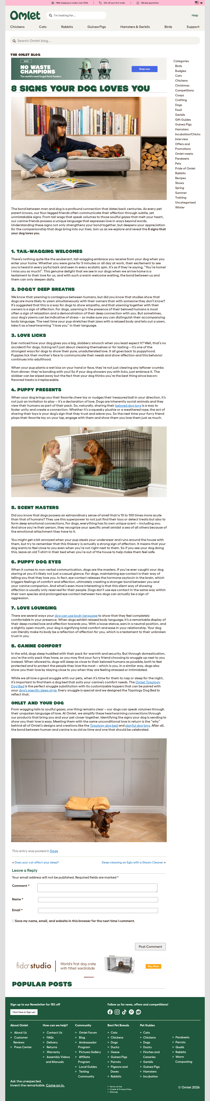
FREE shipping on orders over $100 (69, 3)
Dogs (54, 851)
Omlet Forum (88, 1032)
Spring (179, 188)
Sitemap (114, 1092)
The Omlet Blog (25, 55)
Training (180, 197)
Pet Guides (147, 1025)
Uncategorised (185, 202)
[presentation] (37, 936)
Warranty (53, 1052)
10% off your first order (112, 3)
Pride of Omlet (185, 168)
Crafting (181, 100)
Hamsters (182, 129)
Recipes (180, 178)
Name (17, 899)
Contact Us (54, 1032)
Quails (180, 1047)
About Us (20, 1032)
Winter (180, 207)
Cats (178, 75)
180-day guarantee (147, 3)
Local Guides (88, 1066)
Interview (181, 139)
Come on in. (55, 1085)
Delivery (52, 1042)
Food (178, 110)
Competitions (184, 90)
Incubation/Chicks (187, 134)
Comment (21, 886)
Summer (181, 193)
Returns (52, 1047)
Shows (179, 183)
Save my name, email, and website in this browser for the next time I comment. (75, 921)
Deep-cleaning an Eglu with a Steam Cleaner (132, 862)
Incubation (150, 1076)
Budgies (180, 71)
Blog (82, 1037)
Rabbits (180, 173)
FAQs (50, 1037)
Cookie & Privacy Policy (121, 1089)
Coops (179, 95)
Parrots (116, 1062)
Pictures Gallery (90, 1052)
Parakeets (182, 158)
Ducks (115, 1047)
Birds (178, 66)
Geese (115, 1052)
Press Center (23, 1047)
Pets (178, 163)
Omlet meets (184, 153)
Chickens (181, 80)
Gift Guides (183, 119)
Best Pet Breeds (118, 1025)
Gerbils (180, 114)
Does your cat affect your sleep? (37, 862)
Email (17, 910)
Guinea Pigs (183, 124)
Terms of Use (116, 1086)
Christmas (182, 85)
